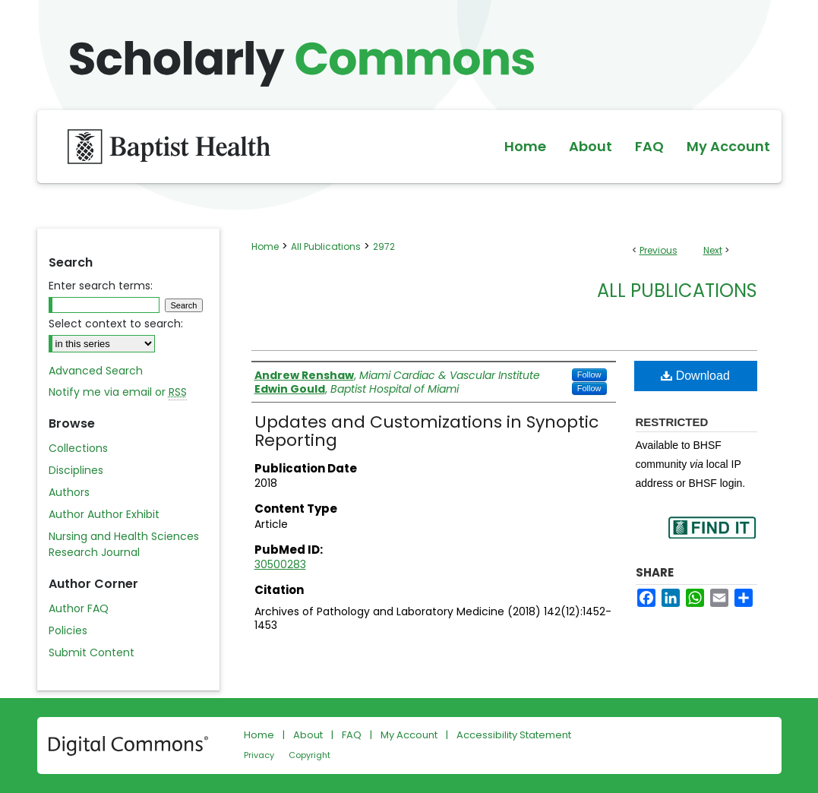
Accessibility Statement (513, 735)
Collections (78, 448)
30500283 (280, 564)
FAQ (352, 735)
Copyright (309, 755)
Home (265, 246)
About (308, 735)
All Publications (326, 246)
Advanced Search (96, 370)
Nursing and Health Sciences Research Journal (124, 544)
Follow (589, 374)
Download (695, 375)
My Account (409, 735)
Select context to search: (116, 323)
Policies (68, 630)
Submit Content (91, 652)
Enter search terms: (101, 285)
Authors (69, 492)
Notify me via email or (118, 392)
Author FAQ (79, 608)
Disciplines (76, 470)
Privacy (259, 755)
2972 (384, 246)
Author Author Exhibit (104, 514)
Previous (658, 250)
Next (712, 250)
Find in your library (711, 537)
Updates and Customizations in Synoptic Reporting (426, 431)
